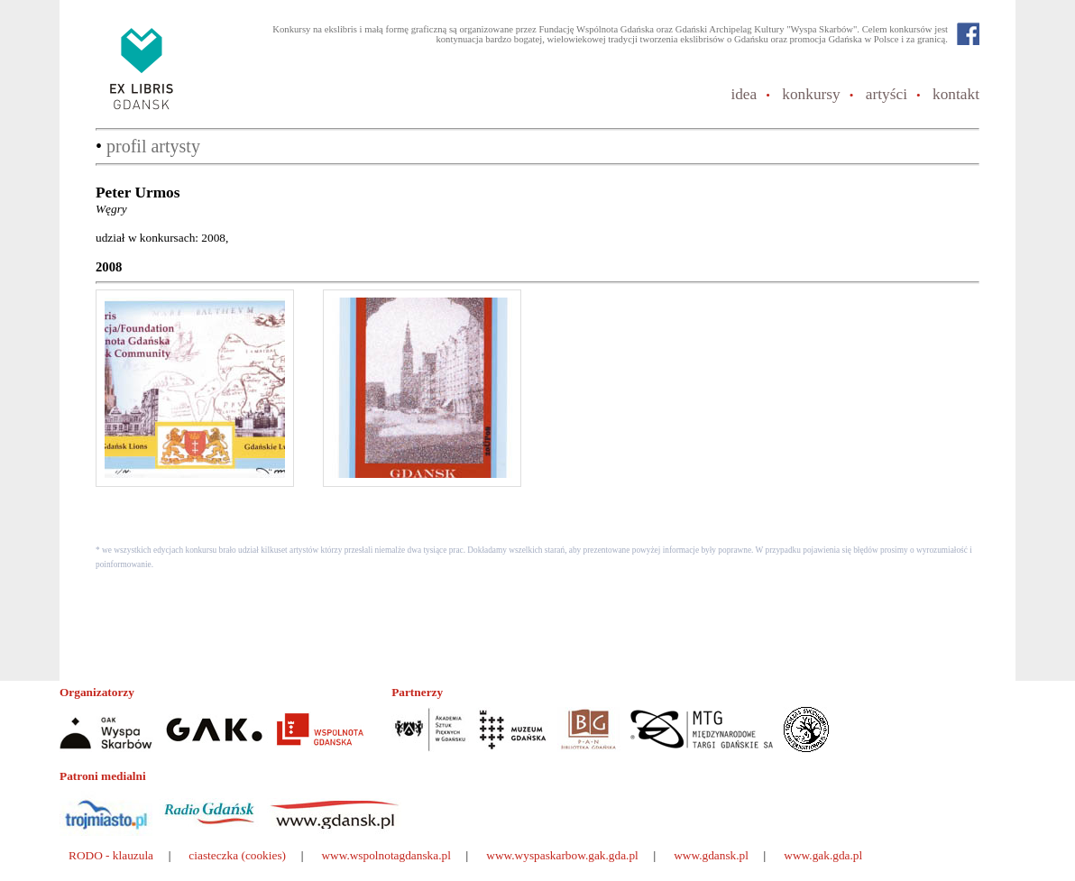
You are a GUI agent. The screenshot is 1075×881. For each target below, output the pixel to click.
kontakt (956, 94)
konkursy (811, 94)
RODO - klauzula (111, 855)
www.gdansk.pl (711, 855)
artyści (886, 94)
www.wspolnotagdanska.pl (386, 855)
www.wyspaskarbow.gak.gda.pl (562, 855)
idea (743, 94)
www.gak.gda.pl (823, 855)
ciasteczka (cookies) (237, 855)
